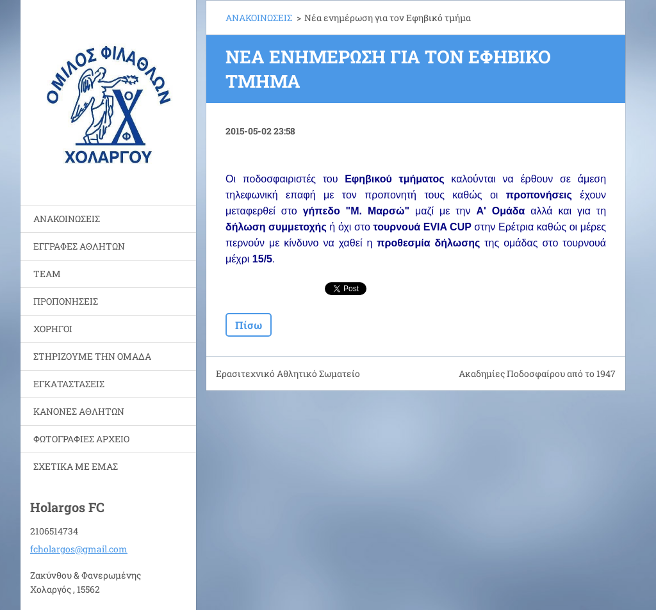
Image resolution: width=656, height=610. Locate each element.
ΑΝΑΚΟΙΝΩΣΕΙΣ (66, 219)
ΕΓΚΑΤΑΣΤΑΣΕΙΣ (68, 384)
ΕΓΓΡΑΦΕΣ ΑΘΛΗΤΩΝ (79, 246)
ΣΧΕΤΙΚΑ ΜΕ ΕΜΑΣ (75, 466)
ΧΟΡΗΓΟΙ (52, 329)
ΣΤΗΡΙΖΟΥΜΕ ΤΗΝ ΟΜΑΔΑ (92, 356)
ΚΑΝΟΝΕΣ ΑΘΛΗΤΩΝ (78, 411)
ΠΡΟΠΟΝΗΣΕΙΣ (65, 301)
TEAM (47, 274)
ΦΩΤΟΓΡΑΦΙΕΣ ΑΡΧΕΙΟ (81, 439)
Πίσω (248, 325)
